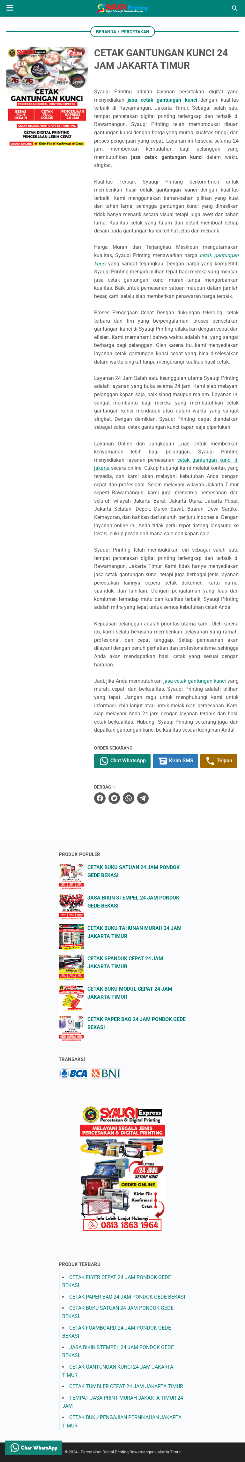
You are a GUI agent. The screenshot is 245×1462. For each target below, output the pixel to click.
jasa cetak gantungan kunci (162, 100)
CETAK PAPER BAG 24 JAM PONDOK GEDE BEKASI (127, 1297)
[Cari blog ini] (235, 8)
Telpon (218, 761)
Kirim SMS (175, 761)
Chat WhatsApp (122, 761)
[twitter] (114, 798)
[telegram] (143, 798)
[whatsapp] (128, 798)
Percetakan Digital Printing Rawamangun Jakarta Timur (131, 1452)
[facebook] (100, 798)
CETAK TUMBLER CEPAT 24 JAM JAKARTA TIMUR (126, 1386)
